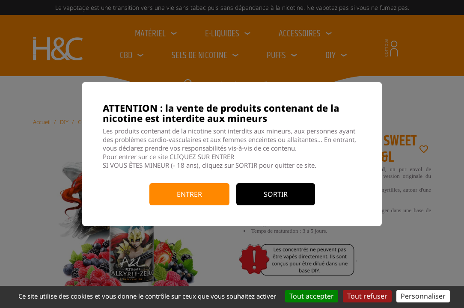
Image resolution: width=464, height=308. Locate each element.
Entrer (189, 194)
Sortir (276, 194)
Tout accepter (311, 296)
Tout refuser (367, 296)
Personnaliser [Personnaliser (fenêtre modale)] (423, 296)
